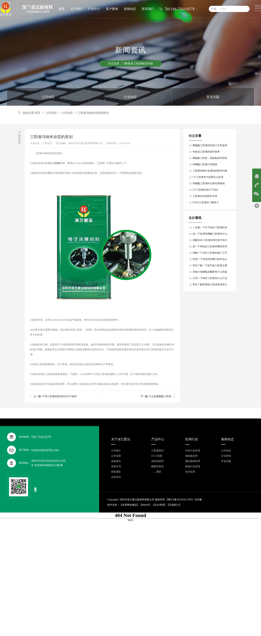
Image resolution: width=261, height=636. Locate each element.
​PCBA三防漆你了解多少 (206, 202)
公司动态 (48, 97)
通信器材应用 (192, 461)
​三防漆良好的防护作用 (205, 196)
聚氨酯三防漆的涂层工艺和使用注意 (210, 146)
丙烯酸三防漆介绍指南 (205, 164)
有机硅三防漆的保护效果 (206, 151)
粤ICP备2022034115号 (179, 499)
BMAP (145, 505)
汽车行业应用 (192, 450)
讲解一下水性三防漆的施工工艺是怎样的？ (210, 254)
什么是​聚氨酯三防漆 (160, 396)
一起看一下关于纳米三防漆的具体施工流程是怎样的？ (210, 228)
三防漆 (56, 163)
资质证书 (116, 466)
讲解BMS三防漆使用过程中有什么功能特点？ (210, 241)
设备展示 (116, 461)
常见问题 (213, 97)
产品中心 (94, 9)
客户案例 (112, 9)
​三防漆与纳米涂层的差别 (93, 112)
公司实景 (116, 456)
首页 (62, 9)
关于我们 (76, 9)
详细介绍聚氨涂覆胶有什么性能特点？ (210, 273)
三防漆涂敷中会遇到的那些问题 (210, 170)
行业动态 (130, 97)
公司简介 (116, 450)
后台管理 (159, 505)
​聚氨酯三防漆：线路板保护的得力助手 (210, 159)
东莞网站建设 (129, 505)
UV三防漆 (156, 456)
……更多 (156, 471)
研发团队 (116, 471)
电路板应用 (191, 456)
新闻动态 (130, 9)
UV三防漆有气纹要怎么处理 (208, 177)
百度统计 (174, 505)
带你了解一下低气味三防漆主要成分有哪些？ (210, 266)
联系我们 (148, 9)
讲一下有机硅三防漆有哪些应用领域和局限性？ (210, 247)
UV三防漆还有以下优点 (205, 189)
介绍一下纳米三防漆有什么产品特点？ (210, 279)
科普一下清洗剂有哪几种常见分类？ (210, 260)
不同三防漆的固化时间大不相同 (59, 396)
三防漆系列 (157, 450)
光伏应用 (190, 471)
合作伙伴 (116, 477)
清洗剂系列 (157, 461)
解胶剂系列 (157, 466)
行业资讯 (226, 456)
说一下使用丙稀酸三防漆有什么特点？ (210, 234)
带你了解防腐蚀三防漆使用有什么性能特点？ (210, 285)
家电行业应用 (192, 466)
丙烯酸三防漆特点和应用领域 (209, 183)
